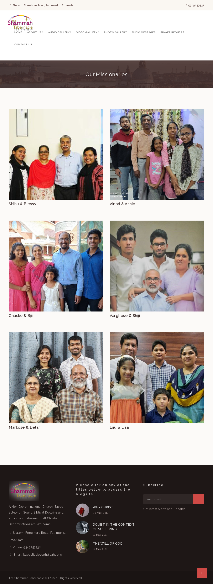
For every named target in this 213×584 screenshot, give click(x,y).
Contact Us (23, 44)
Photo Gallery (115, 32)
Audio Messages (144, 32)
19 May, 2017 (100, 548)
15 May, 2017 (100, 534)
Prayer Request (172, 32)
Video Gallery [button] (87, 32)
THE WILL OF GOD (108, 543)
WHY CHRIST (103, 507)
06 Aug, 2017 (100, 512)
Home (18, 32)
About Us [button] (35, 32)
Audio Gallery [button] (59, 32)
